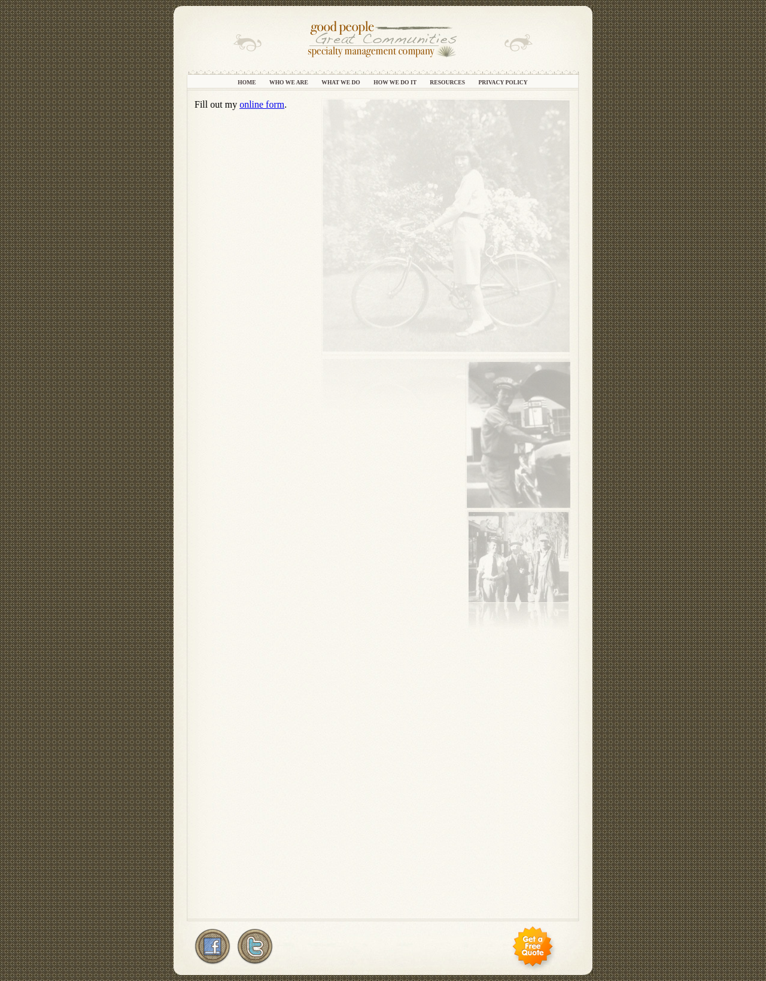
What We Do (341, 82)
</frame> (383, 507)
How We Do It (395, 82)
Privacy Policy (502, 82)
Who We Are (289, 82)
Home (247, 82)
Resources (448, 82)
